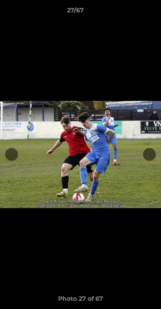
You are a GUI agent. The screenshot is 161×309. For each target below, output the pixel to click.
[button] (130, 12)
